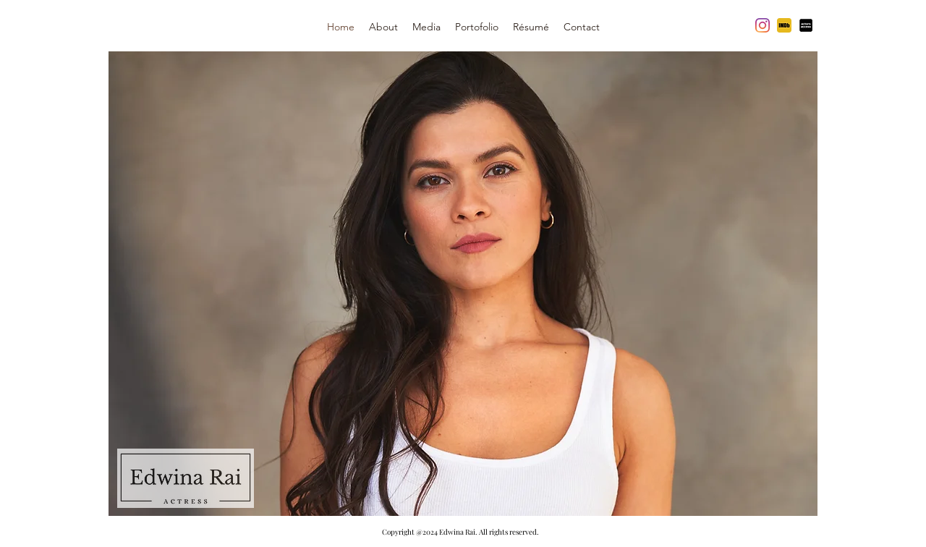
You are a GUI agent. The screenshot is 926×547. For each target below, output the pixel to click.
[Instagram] (762, 25)
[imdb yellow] (784, 25)
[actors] (806, 25)
